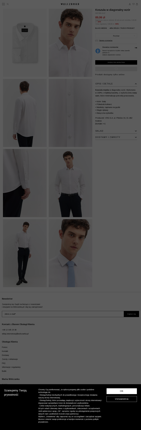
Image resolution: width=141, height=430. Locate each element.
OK (122, 391)
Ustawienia (121, 399)
